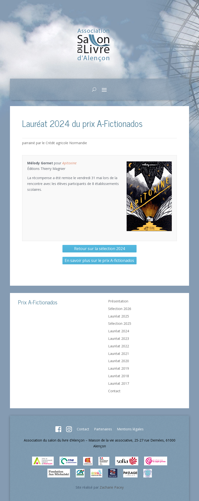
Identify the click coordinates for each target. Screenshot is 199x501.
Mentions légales (130, 429)
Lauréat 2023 (118, 338)
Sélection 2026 (119, 308)
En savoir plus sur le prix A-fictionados (99, 260)
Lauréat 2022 (118, 346)
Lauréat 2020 (118, 361)
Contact (114, 391)
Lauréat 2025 (118, 316)
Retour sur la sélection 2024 (99, 248)
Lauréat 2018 (118, 376)
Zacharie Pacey (112, 487)
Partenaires (103, 429)
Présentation (118, 301)
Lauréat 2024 (118, 331)
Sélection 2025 (119, 323)
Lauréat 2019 (118, 368)
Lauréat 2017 (118, 383)
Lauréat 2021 (118, 353)
